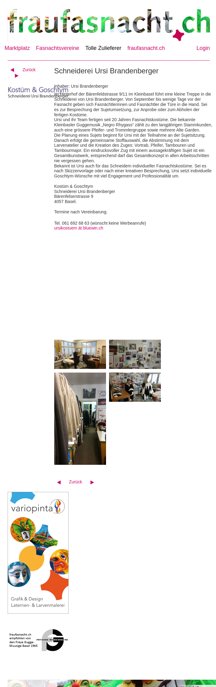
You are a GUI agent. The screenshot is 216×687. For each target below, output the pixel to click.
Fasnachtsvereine (57, 48)
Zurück (29, 69)
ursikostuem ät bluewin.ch (78, 228)
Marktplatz (17, 48)
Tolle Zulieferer (103, 48)
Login (203, 48)
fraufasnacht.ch (146, 48)
